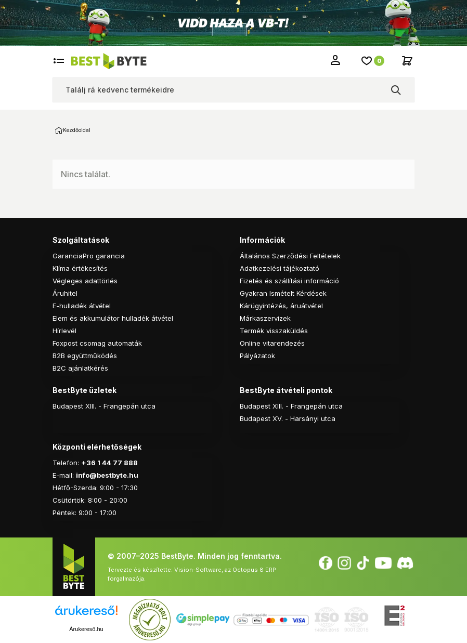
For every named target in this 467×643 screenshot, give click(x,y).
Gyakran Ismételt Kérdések (283, 293)
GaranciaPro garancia (89, 256)
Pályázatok (257, 355)
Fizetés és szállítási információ (289, 281)
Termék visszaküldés (274, 330)
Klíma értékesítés (80, 268)
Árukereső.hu (86, 629)
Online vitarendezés (272, 343)
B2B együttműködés (85, 355)
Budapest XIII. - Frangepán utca (104, 406)
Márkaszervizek (265, 318)
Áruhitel (65, 293)
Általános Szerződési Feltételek (290, 256)
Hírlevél (64, 330)
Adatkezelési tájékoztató (279, 268)
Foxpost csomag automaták (97, 343)
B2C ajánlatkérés (80, 368)
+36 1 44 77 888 (109, 462)
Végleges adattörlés (85, 281)
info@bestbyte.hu (107, 475)
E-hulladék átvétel (82, 305)
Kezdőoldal (59, 130)
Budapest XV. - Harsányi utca (287, 418)
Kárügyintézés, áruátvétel (281, 305)
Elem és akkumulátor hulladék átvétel (113, 318)
